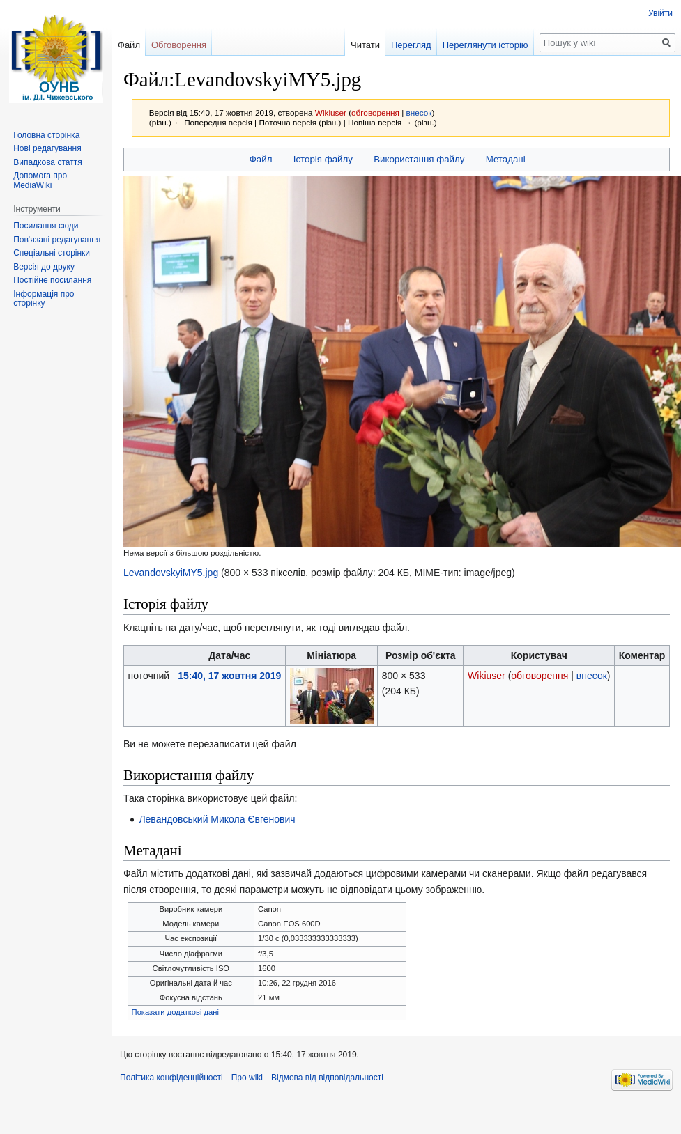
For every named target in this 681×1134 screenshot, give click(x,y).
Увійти (660, 13)
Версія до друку (44, 267)
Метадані (506, 159)
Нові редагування (47, 148)
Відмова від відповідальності (327, 1077)
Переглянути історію (485, 45)
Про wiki (247, 1077)
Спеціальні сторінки (51, 253)
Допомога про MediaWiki (40, 180)
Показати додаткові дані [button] (175, 1012)
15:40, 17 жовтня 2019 (229, 675)
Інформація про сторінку (43, 299)
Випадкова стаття (47, 162)
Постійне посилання (52, 280)
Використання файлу (419, 159)
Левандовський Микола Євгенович (217, 819)
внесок (419, 112)
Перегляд (411, 45)
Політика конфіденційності (171, 1077)
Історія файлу (323, 159)
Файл (261, 159)
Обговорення (178, 45)
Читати (365, 45)
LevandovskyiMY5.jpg (170, 572)
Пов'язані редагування (56, 239)
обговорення (375, 112)
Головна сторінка (46, 135)
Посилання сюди (45, 226)
